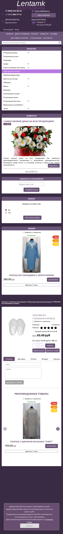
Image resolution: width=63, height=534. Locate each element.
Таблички (7, 82)
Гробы (5, 64)
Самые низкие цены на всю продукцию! (28, 121)
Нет (9, 213)
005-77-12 (13, 14)
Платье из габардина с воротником (31, 275)
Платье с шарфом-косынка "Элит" (31, 441)
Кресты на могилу (10, 79)
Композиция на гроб (11, 93)
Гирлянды (7, 60)
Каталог (34, 34)
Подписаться (31, 190)
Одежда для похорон (11, 71)
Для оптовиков (22, 34)
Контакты (47, 38)
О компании (35, 38)
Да (9, 210)
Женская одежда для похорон (40, 302)
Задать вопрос (38, 350)
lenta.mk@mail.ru (42, 11)
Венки (5, 86)
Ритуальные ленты (10, 97)
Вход (17, 29)
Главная (9, 34)
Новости (44, 34)
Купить (50, 345)
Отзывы (53, 34)
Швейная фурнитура (11, 75)
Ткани (5, 108)
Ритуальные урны (10, 53)
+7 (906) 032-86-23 (13, 10)
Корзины (7, 90)
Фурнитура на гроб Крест (13, 105)
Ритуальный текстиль (11, 101)
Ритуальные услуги (11, 56)
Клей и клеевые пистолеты (14, 67)
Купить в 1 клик (31, 285)
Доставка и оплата (19, 38)
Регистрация (8, 29)
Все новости (31, 171)
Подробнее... (54, 166)
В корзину (53, 280)
